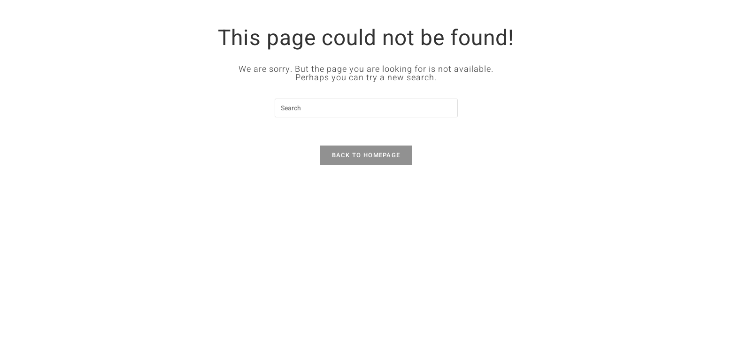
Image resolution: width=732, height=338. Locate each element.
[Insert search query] (366, 108)
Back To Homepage (366, 155)
